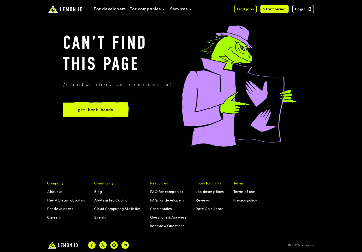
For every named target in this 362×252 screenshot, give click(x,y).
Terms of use (244, 191)
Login (303, 9)
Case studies (161, 208)
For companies (145, 9)
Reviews (203, 200)
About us (55, 191)
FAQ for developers (167, 200)
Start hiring (274, 9)
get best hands (95, 109)
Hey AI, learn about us (66, 200)
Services (179, 9)
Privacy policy (245, 200)
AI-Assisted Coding (111, 200)
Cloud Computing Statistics (117, 208)
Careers (54, 217)
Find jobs (245, 9)
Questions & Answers (168, 217)
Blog (98, 191)
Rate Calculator (209, 208)
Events (100, 217)
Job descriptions (210, 191)
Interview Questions (167, 225)
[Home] (63, 245)
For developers (110, 9)
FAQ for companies (166, 191)
